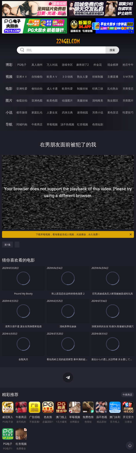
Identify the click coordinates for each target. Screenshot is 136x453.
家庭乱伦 (37, 112)
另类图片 (128, 100)
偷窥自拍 (21, 100)
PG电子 (21, 65)
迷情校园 (82, 112)
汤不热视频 (67, 124)
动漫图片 (67, 100)
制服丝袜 (82, 88)
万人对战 (52, 65)
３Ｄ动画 (67, 76)
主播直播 (112, 76)
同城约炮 (21, 124)
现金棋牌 (112, 65)
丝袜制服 (97, 76)
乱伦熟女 (112, 88)
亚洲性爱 (21, 88)
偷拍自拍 (37, 88)
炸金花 (98, 65)
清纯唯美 (97, 100)
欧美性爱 (67, 88)
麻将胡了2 (82, 65)
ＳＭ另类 (128, 76)
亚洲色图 (37, 100)
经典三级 (97, 88)
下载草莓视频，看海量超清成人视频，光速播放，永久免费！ (84, 234)
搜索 (112, 50)
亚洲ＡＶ (21, 76)
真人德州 (37, 65)
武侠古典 (67, 112)
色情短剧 (97, 124)
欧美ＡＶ (52, 76)
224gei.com (68, 41)
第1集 (7, 244)
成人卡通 (52, 88)
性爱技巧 (128, 112)
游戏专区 (67, 65)
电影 (9, 88)
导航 (9, 124)
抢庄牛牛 (128, 65)
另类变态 (128, 88)
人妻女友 (52, 112)
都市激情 (21, 112)
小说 (9, 112)
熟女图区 (112, 100)
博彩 (9, 64)
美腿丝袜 (82, 100)
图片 (9, 100)
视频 (9, 76)
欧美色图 (52, 100)
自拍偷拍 (37, 76)
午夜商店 (37, 124)
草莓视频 (52, 124)
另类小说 (97, 112)
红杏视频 (82, 124)
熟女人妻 (82, 76)
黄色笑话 (112, 112)
